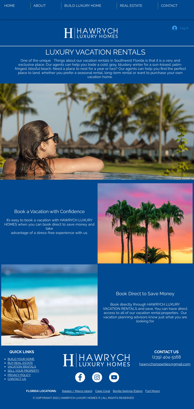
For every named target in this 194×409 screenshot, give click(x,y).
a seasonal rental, (88, 73)
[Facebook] (80, 377)
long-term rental (117, 73)
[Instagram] (97, 377)
